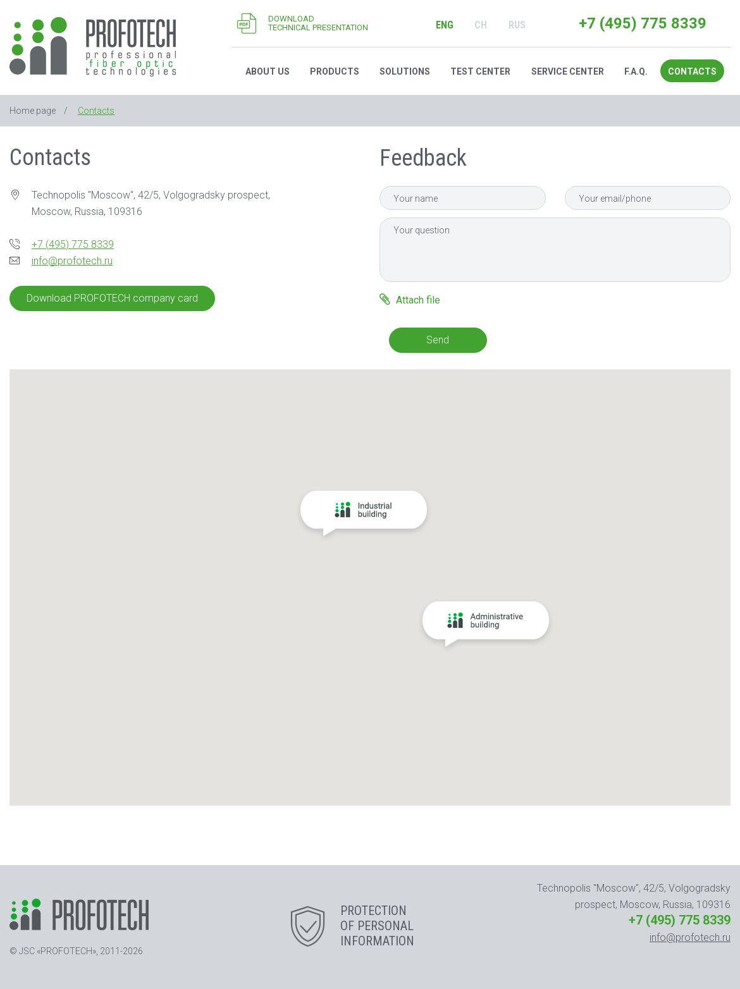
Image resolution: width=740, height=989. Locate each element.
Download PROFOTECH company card (112, 298)
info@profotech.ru (72, 261)
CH (480, 25)
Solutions (404, 71)
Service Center (567, 71)
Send (437, 340)
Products (334, 71)
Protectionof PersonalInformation (377, 926)
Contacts (692, 71)
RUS (517, 25)
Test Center (480, 71)
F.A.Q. (636, 71)
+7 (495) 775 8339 (642, 23)
